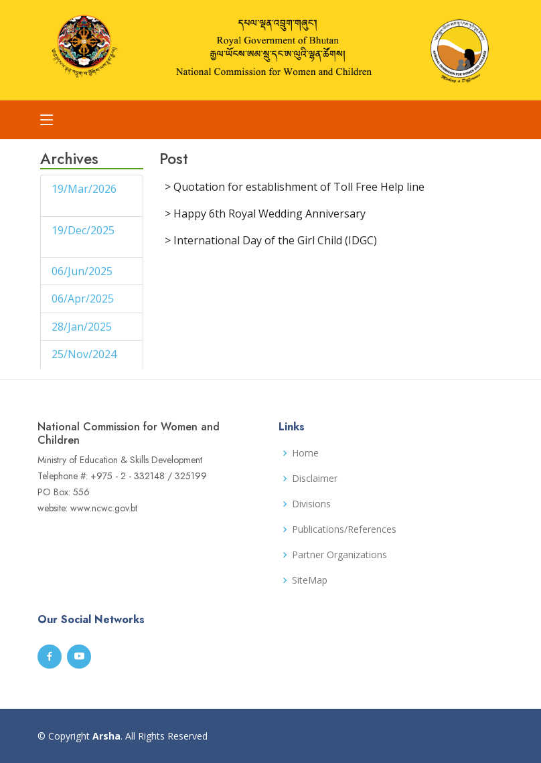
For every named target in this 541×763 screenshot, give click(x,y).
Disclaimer (314, 478)
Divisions (311, 504)
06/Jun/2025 (83, 271)
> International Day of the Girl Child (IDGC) (271, 240)
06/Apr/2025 (84, 298)
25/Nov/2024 (84, 354)
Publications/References (344, 529)
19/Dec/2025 (83, 230)
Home (305, 453)
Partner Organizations (339, 555)
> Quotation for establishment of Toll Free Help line (294, 186)
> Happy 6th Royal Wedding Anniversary (265, 213)
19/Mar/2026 (84, 188)
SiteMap (309, 580)
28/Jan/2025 (83, 326)
